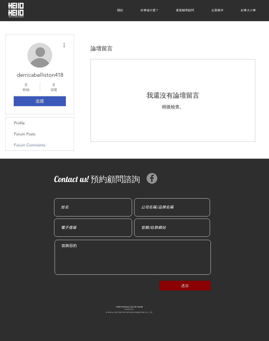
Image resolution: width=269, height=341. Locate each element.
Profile (19, 122)
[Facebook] (152, 178)
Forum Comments (29, 144)
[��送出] (185, 285)
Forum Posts (24, 133)
